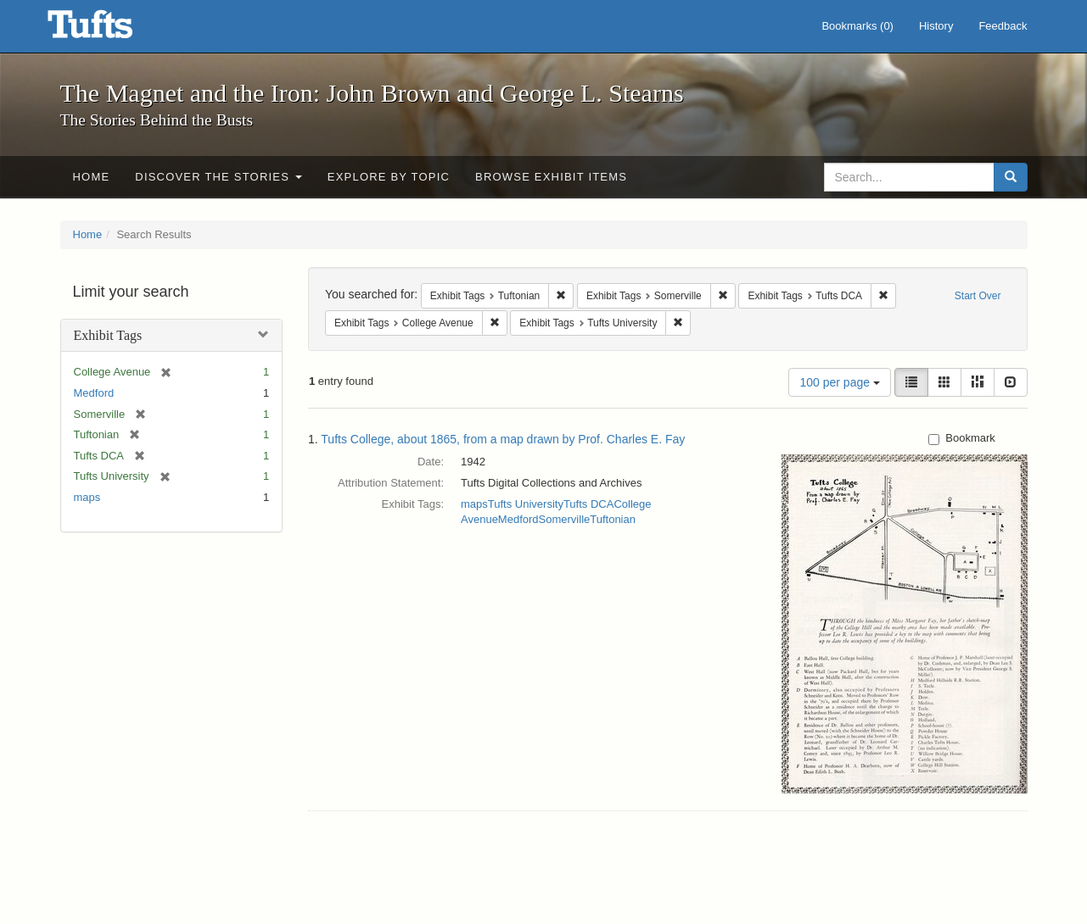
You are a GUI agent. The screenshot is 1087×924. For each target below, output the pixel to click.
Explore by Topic (389, 176)
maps (87, 497)
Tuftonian (613, 519)
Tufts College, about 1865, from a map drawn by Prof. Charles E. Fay (503, 439)
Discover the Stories (218, 176)
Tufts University (525, 504)
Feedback (1002, 25)
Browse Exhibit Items (551, 176)
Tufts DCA (588, 504)
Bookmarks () (857, 25)
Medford (94, 393)
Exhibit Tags (108, 335)
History (936, 25)
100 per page (839, 382)
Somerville (565, 519)
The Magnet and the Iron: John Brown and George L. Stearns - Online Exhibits (111, 29)
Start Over (978, 296)
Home (91, 176)
